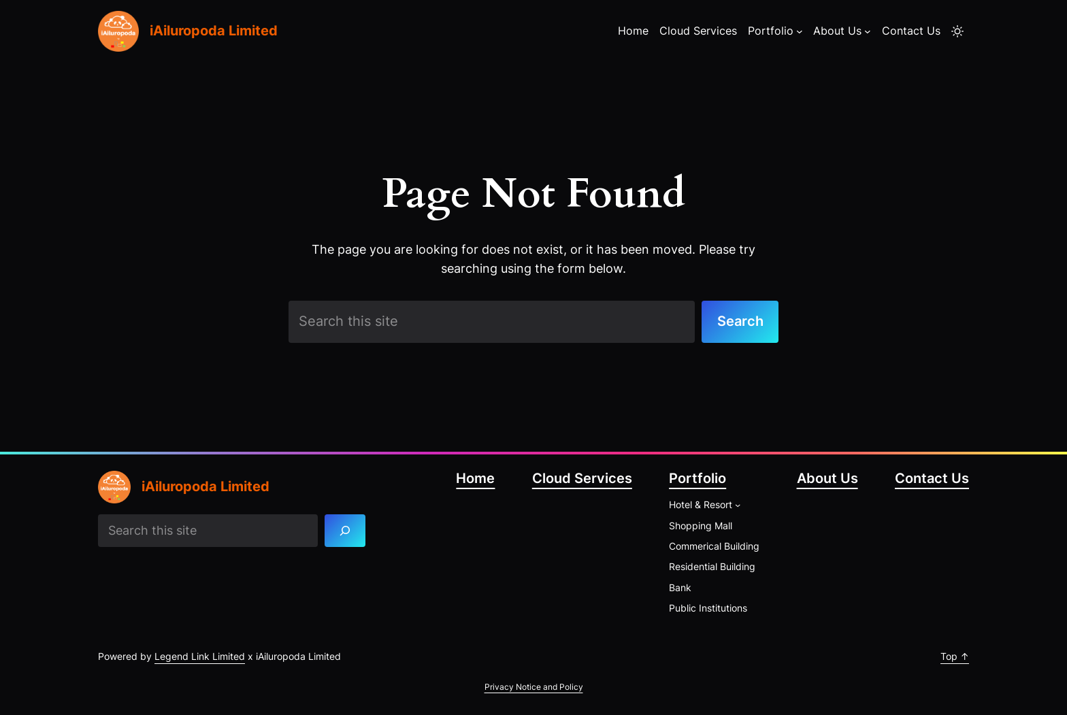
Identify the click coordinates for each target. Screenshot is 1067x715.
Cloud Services (582, 478)
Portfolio (697, 478)
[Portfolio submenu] (799, 31)
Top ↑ (954, 656)
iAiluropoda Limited (214, 30)
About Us (827, 478)
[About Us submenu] (867, 31)
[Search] (345, 530)
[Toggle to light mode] (957, 31)
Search (740, 321)
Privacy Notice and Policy (534, 687)
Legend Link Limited (199, 656)
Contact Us (932, 478)
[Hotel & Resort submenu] (737, 505)
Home (475, 478)
